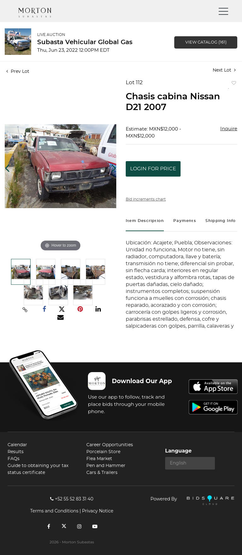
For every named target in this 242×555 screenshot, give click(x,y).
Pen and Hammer (105, 466)
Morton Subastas (40, 12)
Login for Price (153, 168)
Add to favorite (232, 84)
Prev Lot (17, 71)
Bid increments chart (146, 199)
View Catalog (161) (206, 42)
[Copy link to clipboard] (25, 309)
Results (16, 452)
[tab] (145, 221)
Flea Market (99, 459)
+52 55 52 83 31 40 (71, 499)
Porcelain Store (103, 452)
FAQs (14, 459)
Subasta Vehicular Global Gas (84, 42)
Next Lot (224, 70)
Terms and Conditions (54, 511)
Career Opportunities (109, 445)
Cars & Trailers (102, 472)
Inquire (228, 128)
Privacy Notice (97, 511)
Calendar (17, 445)
